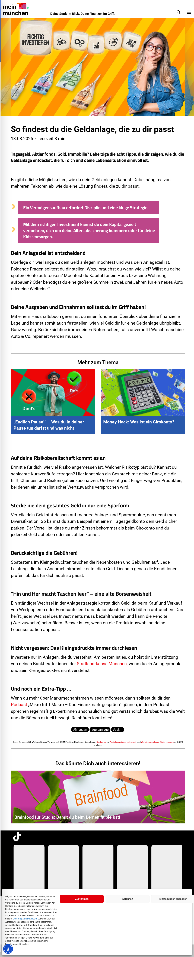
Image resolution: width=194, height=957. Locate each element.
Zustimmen (81, 898)
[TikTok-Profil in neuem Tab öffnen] (17, 836)
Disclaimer (101, 742)
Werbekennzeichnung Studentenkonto (157, 742)
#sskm (117, 729)
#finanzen (80, 729)
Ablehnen (127, 898)
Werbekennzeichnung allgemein (123, 742)
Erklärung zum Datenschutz (26, 919)
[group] (29, 868)
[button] (175, 12)
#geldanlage (100, 729)
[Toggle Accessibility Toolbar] (8, 948)
